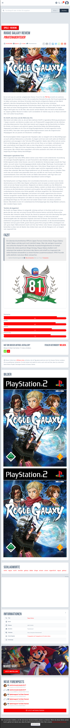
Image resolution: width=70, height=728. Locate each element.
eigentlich (52, 570)
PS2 (47, 97)
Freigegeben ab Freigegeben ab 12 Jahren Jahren (38, 636)
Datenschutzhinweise (59, 722)
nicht (5, 570)
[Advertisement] (35, 18)
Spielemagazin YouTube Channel (19, 694)
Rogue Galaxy (30, 618)
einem (41, 570)
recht (15, 570)
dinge (36, 570)
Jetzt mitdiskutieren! (35, 710)
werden (20, 570)
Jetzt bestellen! (11, 671)
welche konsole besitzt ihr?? (17, 685)
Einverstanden (35, 724)
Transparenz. (46, 257)
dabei (31, 570)
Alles (55, 10)
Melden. (63, 345)
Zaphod (17, 43)
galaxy (26, 570)
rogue (10, 570)
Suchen (64, 10)
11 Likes (23, 43)
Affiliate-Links (20, 360)
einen (46, 570)
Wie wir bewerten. (30, 257)
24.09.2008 (9, 43)
